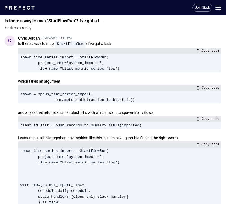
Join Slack (202, 8)
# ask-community (18, 28)
